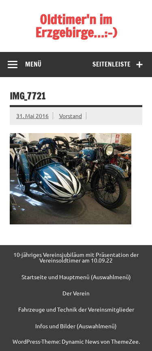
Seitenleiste (111, 64)
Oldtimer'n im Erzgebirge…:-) (76, 26)
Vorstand (70, 115)
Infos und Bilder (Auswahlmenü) (76, 326)
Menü (33, 64)
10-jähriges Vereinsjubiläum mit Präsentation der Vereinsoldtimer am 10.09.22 (76, 257)
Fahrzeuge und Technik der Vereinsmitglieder (76, 309)
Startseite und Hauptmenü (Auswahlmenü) (76, 277)
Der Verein (76, 293)
